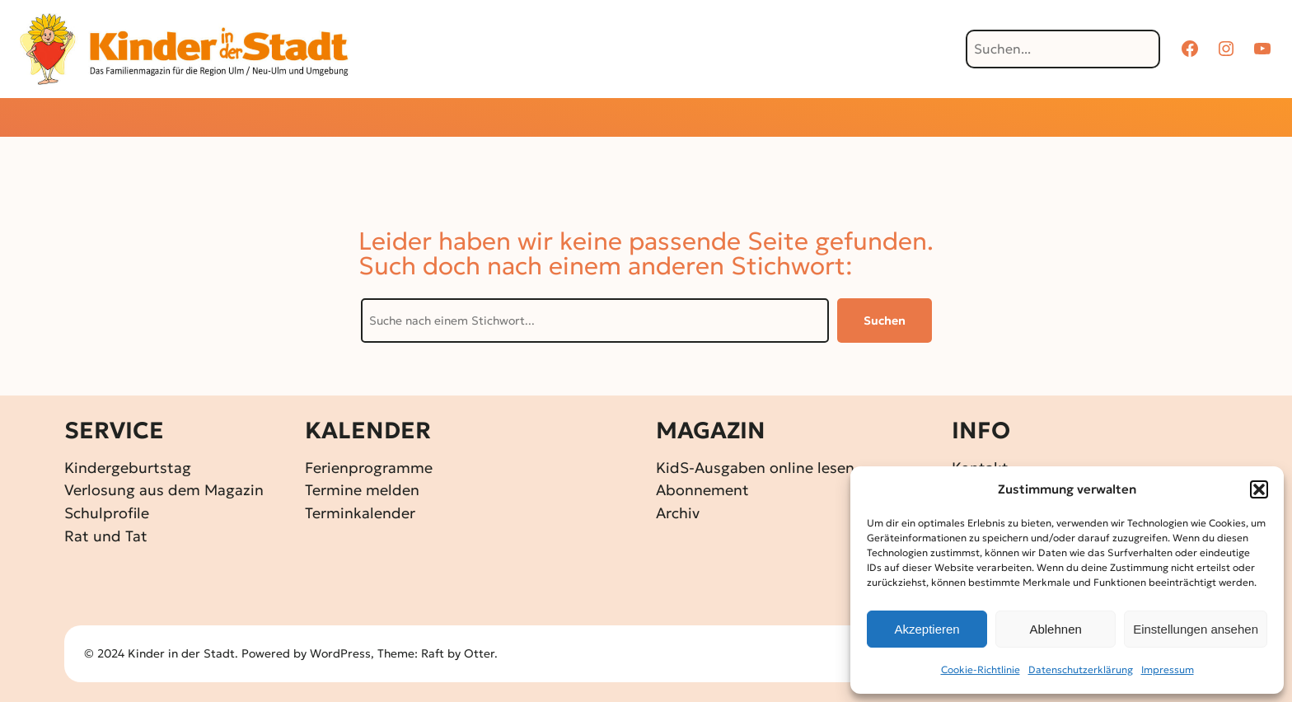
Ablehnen (1055, 629)
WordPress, (343, 653)
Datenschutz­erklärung (1080, 669)
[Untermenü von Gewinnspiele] (617, 119)
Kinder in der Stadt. (183, 653)
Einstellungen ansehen (1195, 629)
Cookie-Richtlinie (980, 669)
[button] (1259, 489)
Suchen (885, 320)
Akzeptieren (926, 629)
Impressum (1167, 669)
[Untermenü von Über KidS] (881, 119)
